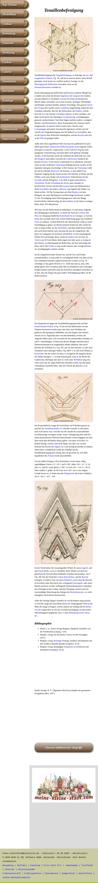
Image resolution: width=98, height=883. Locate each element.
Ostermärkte (51, 873)
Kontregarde (77, 583)
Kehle (52, 246)
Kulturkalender (26, 869)
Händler (7, 110)
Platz (37, 216)
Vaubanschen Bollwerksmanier (61, 147)
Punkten (75, 192)
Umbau (7, 24)
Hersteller (8, 91)
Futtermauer (83, 168)
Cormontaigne (40, 129)
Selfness (22, 865)
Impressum (9, 139)
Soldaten (69, 201)
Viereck (38, 240)
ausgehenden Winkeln (43, 78)
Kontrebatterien (66, 216)
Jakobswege (71, 865)
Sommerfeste (68, 873)
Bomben (87, 246)
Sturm (41, 571)
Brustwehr (55, 171)
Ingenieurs (65, 96)
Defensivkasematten (43, 87)
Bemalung (8, 33)
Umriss (90, 105)
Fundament (68, 647)
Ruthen (79, 360)
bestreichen (39, 354)
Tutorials (8, 43)
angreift (85, 568)
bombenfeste (65, 177)
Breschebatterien (77, 592)
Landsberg (64, 108)
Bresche (85, 577)
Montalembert (51, 123)
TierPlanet (87, 865)
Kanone (66, 186)
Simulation (9, 81)
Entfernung (60, 165)
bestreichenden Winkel (44, 326)
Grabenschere (71, 159)
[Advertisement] (64, 670)
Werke (66, 183)
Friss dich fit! (53, 865)
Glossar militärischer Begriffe (63, 747)
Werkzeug (8, 52)
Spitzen (43, 135)
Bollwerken (52, 84)
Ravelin (81, 135)
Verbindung (55, 183)
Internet (10, 869)
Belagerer (41, 159)
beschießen (44, 189)
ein (87, 75)
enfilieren (62, 189)
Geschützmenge (69, 117)
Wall (69, 174)
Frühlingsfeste (32, 873)
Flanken (78, 111)
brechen (44, 162)
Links (5, 119)
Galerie (7, 71)
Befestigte (58, 641)
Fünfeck (71, 237)
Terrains (51, 456)
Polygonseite (69, 473)
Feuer (37, 222)
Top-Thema (9, 4)
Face (44, 114)
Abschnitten (39, 183)
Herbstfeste (85, 873)
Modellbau (9, 14)
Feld (41, 138)
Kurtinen (70, 93)
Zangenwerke (78, 96)
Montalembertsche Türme (79, 613)
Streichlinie (62, 228)
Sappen (57, 447)
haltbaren (82, 180)
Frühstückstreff (12, 873)
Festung (41, 108)
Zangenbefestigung (63, 75)
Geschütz (38, 180)
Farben (7, 62)
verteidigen (60, 114)
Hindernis (68, 580)
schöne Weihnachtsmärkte (16, 877)
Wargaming (8, 865)
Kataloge (7, 100)
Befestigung (39, 84)
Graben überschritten (65, 577)
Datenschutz (10, 129)
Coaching (35, 865)
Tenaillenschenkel (52, 428)
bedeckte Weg (75, 150)
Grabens (82, 213)
